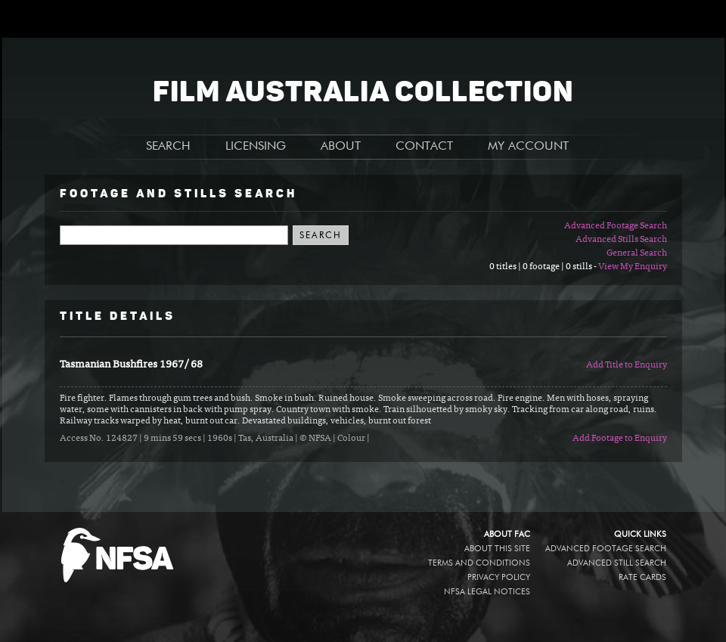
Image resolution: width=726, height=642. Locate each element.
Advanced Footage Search (615, 226)
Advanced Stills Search (621, 239)
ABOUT (341, 147)
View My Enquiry (632, 266)
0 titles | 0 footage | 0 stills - (543, 266)
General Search (637, 253)
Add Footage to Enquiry (619, 438)
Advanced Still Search (616, 563)
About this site (497, 548)
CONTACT (424, 147)
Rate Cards (642, 577)
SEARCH (168, 147)
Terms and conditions (479, 563)
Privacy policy (498, 577)
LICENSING (255, 147)
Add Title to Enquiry (626, 365)
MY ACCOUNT (528, 147)
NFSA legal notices (487, 592)
